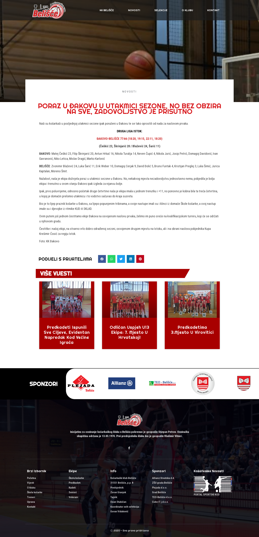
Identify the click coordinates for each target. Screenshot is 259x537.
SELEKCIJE (161, 10)
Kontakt (213, 10)
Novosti (134, 10)
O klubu (187, 10)
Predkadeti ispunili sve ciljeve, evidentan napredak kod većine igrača (67, 335)
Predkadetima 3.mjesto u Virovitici (192, 330)
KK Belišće (107, 10)
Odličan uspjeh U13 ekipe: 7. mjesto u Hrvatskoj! (129, 332)
